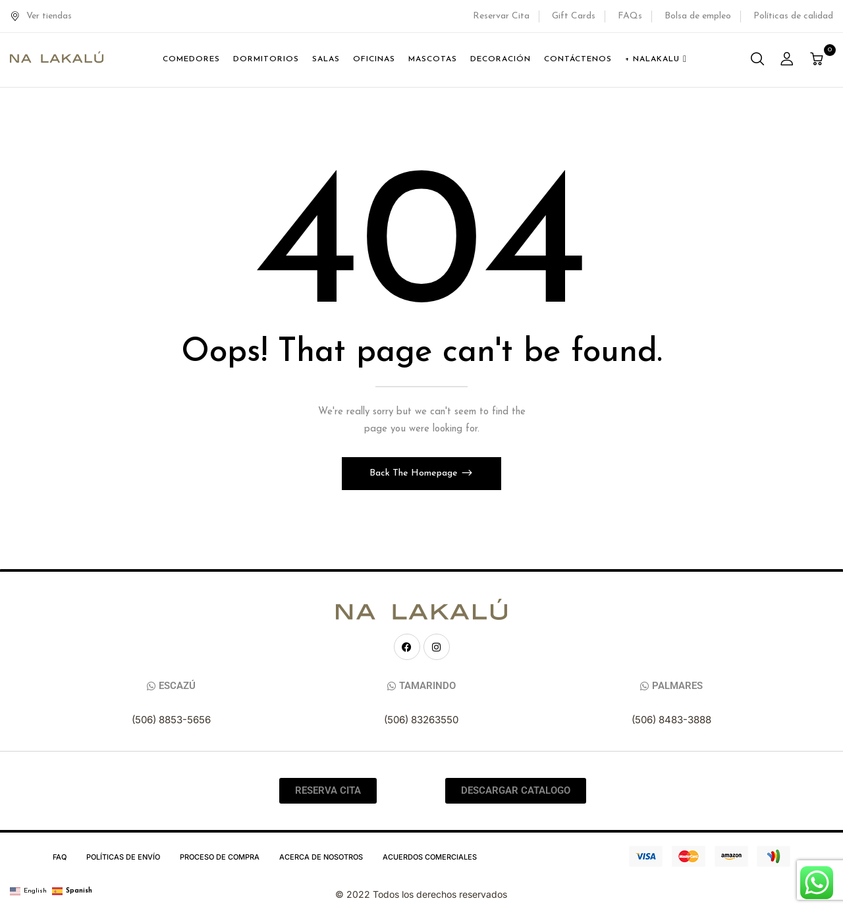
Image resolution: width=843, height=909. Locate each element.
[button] (818, 60)
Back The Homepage (414, 473)
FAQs (630, 16)
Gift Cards (573, 16)
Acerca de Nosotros (321, 857)
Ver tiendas (41, 16)
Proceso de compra (219, 857)
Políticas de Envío (123, 857)
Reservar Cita (501, 16)
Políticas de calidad (793, 16)
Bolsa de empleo (698, 16)
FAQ (60, 857)
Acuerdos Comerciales (430, 857)
